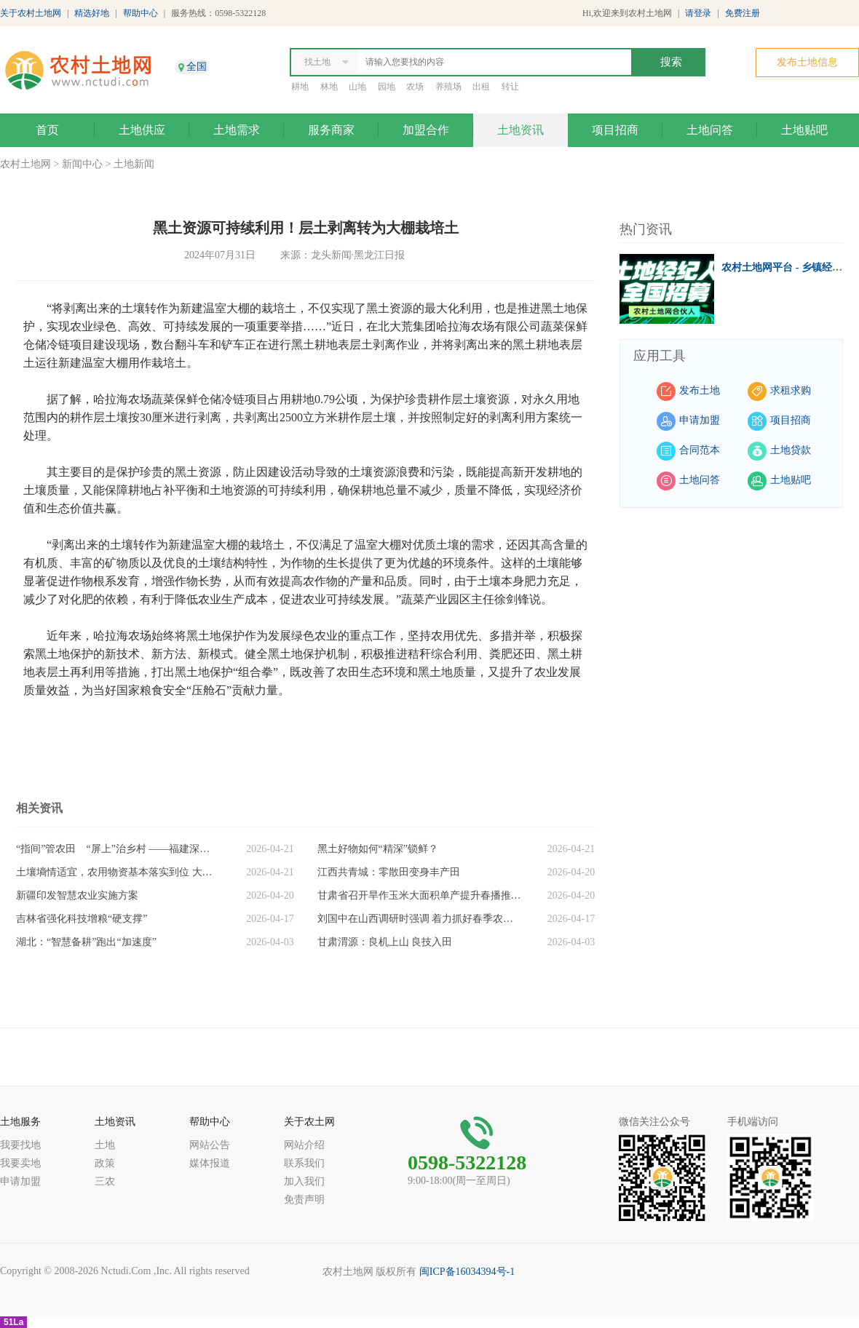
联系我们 (304, 1163)
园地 (386, 86)
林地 (329, 86)
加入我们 (304, 1181)
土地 (105, 1145)
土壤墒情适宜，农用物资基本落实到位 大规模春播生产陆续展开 (118, 872)
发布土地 (699, 390)
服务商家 (331, 130)
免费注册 (742, 13)
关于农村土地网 (30, 13)
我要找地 (20, 1145)
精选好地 (91, 13)
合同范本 (699, 450)
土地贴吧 (804, 130)
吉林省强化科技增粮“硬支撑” (81, 918)
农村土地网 (25, 164)
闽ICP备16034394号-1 (467, 1271)
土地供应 (142, 130)
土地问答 (709, 130)
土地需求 (236, 130)
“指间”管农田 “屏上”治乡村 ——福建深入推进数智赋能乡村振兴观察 (118, 848)
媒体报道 (209, 1163)
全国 (196, 66)
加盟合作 (426, 130)
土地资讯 (520, 130)
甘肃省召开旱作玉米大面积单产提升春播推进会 (419, 895)
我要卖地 (20, 1163)
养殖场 (448, 86)
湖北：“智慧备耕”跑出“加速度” (86, 942)
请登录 (698, 13)
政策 (105, 1163)
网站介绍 (304, 1145)
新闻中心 (82, 164)
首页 (47, 130)
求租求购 (790, 390)
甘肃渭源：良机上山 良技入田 (385, 942)
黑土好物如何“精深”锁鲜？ (377, 848)
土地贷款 (790, 450)
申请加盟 (699, 420)
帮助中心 (140, 13)
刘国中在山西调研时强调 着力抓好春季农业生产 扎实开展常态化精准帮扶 (419, 918)
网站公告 (209, 1145)
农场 (415, 86)
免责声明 (304, 1199)
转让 (510, 86)
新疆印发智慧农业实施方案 (77, 895)
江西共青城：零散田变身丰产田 (388, 872)
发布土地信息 (807, 62)
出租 (481, 86)
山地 (357, 86)
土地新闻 (134, 164)
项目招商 (615, 130)
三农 (105, 1181)
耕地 (300, 86)
